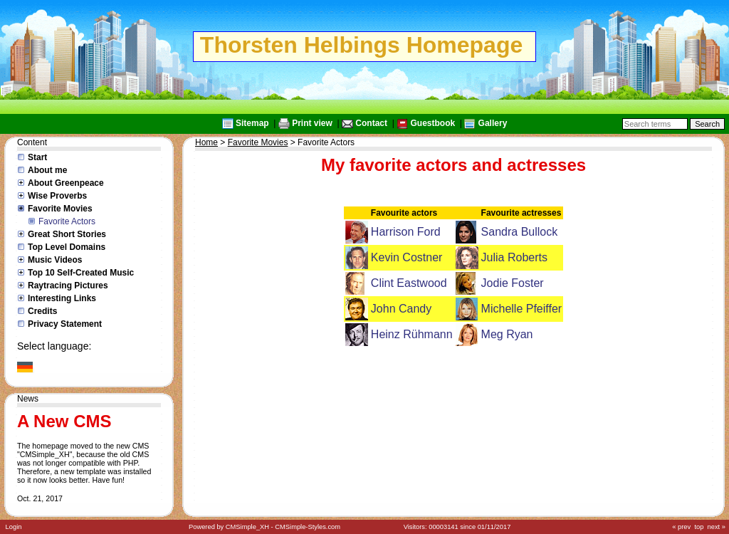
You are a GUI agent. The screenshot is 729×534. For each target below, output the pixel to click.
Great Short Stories (67, 234)
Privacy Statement (65, 324)
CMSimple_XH (247, 526)
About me (47, 170)
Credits (42, 311)
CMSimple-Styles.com (307, 526)
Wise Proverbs (57, 196)
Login (14, 526)
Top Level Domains (66, 247)
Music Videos (55, 260)
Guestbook (432, 123)
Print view (312, 123)
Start (37, 157)
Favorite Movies (60, 209)
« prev (681, 526)
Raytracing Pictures (68, 285)
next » (716, 526)
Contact (371, 123)
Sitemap (252, 123)
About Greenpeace (66, 183)
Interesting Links (62, 298)
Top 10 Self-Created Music (81, 273)
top (698, 526)
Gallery (493, 123)
